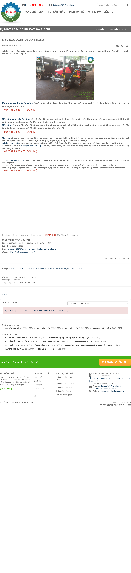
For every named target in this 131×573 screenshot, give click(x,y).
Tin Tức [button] (96, 11)
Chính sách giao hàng (65, 550)
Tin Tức (37, 555)
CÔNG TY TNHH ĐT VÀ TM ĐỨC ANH (18, 565)
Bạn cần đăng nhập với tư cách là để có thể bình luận (37, 473)
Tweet (4, 457)
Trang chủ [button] (30, 11)
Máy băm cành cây (10, 261)
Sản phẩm (38, 547)
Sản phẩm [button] (60, 11)
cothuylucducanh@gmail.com (44, 411)
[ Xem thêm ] (6, 551)
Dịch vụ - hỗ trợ (40, 551)
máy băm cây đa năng (31, 263)
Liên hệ (37, 558)
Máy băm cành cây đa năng (17, 103)
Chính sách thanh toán (65, 546)
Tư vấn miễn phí (115, 525)
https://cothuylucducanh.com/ (22, 414)
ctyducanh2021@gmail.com (62, 5)
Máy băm (6, 183)
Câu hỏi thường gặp (64, 557)
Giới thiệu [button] (44, 11)
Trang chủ (38, 540)
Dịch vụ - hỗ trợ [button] (79, 11)
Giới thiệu (37, 543)
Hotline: (32, 5)
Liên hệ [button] (107, 11)
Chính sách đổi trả (63, 553)
